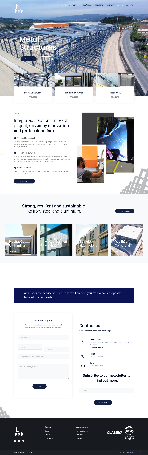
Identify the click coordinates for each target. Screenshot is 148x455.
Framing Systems (82, 431)
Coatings (79, 438)
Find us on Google (96, 347)
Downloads (49, 438)
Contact (47, 435)
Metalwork (79, 435)
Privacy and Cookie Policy (126, 452)
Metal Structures (82, 427)
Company (48, 427)
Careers (47, 431)
